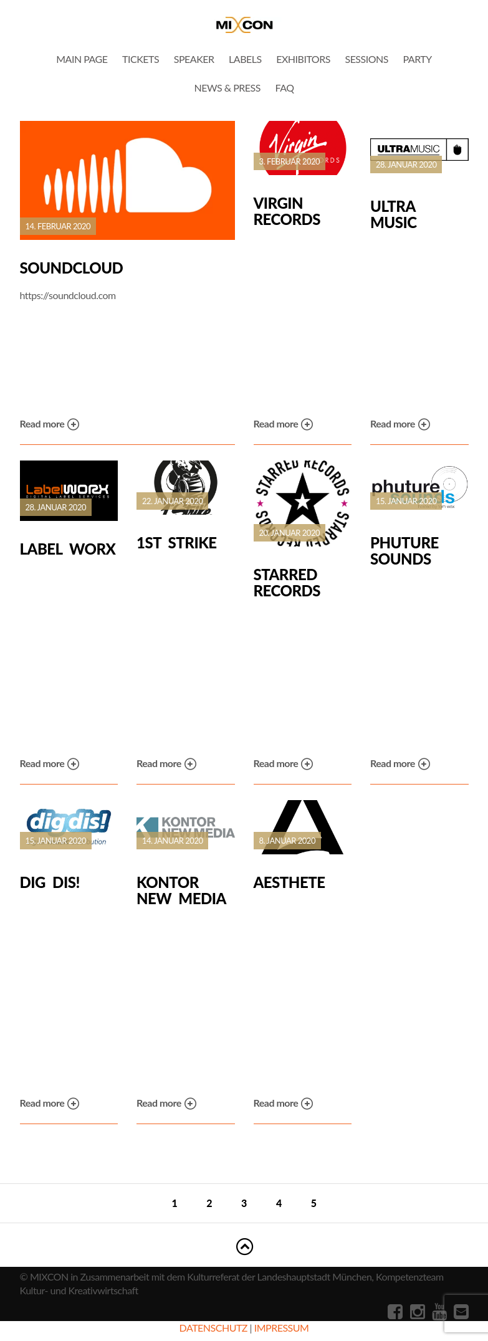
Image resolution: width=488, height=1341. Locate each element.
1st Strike (176, 543)
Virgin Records (287, 211)
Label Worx (68, 549)
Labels (245, 59)
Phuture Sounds (404, 550)
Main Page (81, 59)
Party (417, 59)
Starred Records (287, 582)
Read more (50, 425)
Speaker (194, 59)
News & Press (227, 87)
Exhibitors (303, 59)
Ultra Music (393, 214)
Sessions (366, 59)
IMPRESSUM (281, 1328)
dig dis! (50, 882)
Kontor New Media (181, 890)
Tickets (140, 59)
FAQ (284, 87)
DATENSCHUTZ (213, 1328)
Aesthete (289, 882)
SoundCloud (71, 268)
